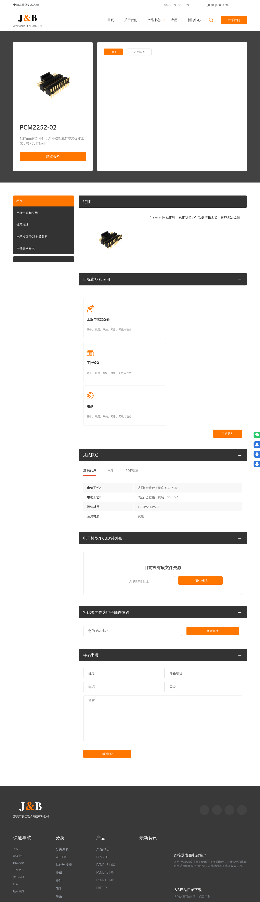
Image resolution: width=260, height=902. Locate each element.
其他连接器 (64, 818)
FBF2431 (102, 841)
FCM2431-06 (105, 818)
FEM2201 (103, 810)
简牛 (59, 841)
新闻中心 (194, 20)
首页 (111, 20)
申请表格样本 (26, 251)
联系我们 (233, 20)
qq (242, 763)
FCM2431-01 (105, 833)
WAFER (61, 810)
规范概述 (22, 227)
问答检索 (19, 818)
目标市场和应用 (27, 215)
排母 (59, 825)
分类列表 (62, 802)
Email (229, 763)
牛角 (59, 849)
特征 (19, 202)
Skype (204, 763)
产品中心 (154, 20)
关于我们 (131, 20)
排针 (59, 833)
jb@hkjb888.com (218, 5)
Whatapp (217, 763)
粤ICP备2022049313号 (69, 880)
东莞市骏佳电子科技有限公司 (27, 25)
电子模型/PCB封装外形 (33, 239)
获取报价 (53, 157)
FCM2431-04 (105, 825)
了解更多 (220, 361)
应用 (175, 20)
